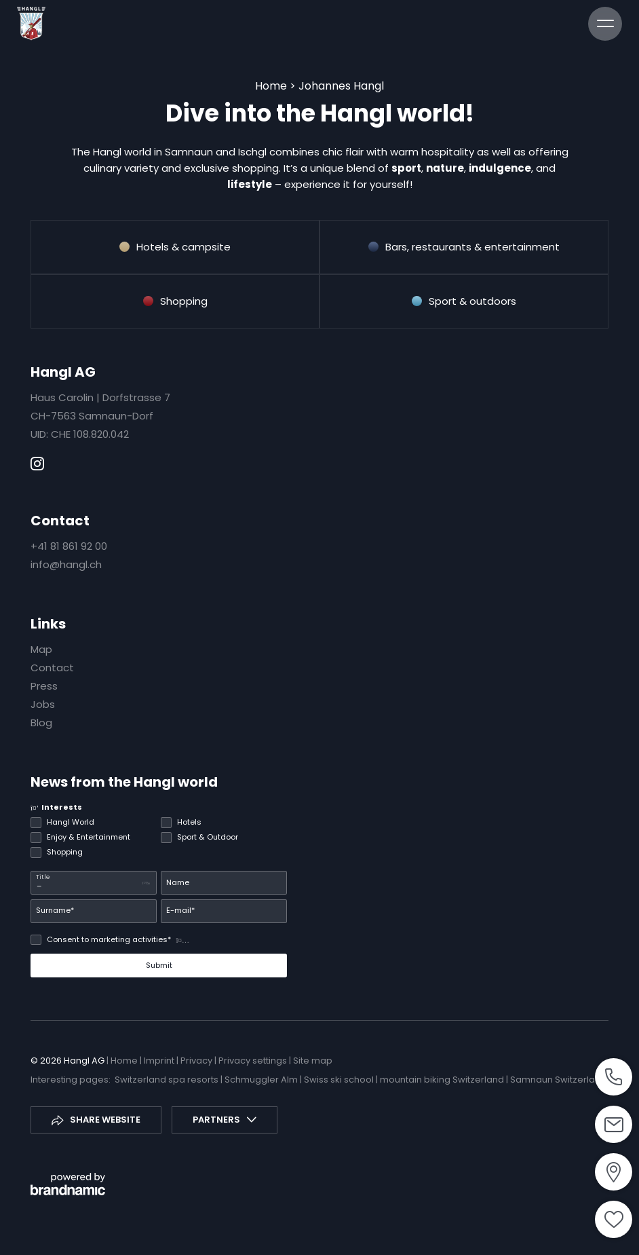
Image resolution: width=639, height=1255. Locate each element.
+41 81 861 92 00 (69, 546)
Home (272, 86)
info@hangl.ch (66, 564)
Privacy (197, 1060)
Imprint (160, 1060)
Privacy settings (253, 1060)
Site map (312, 1060)
